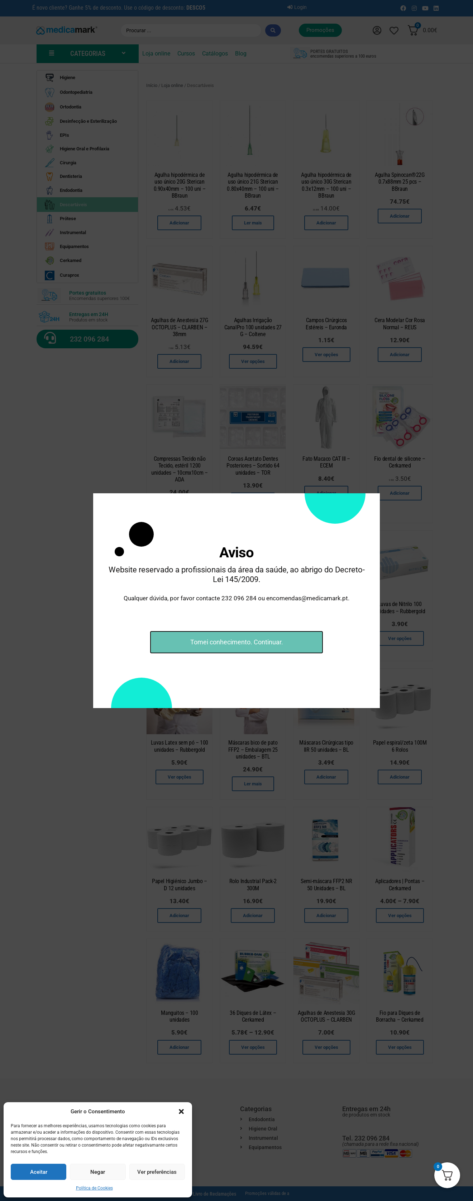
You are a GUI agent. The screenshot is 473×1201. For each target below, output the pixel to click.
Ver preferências (157, 1172)
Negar (97, 1172)
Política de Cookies (94, 1188)
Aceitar (38, 1172)
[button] (181, 1111)
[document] (236, 600)
